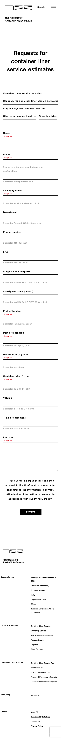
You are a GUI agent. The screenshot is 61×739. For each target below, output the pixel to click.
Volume (7, 398)
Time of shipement (14, 418)
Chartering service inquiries (19, 116)
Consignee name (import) (18, 291)
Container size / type (16, 376)
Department (10, 212)
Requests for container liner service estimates (30, 101)
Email (6, 154)
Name (6, 133)
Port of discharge (13, 333)
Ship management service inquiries (24, 108)
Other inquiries (48, 116)
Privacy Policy (43, 499)
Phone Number (12, 232)
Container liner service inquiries (22, 93)
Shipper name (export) (16, 271)
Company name (12, 190)
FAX (5, 252)
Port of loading (12, 311)
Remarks (8, 437)
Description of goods (15, 354)
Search (41, 7)
